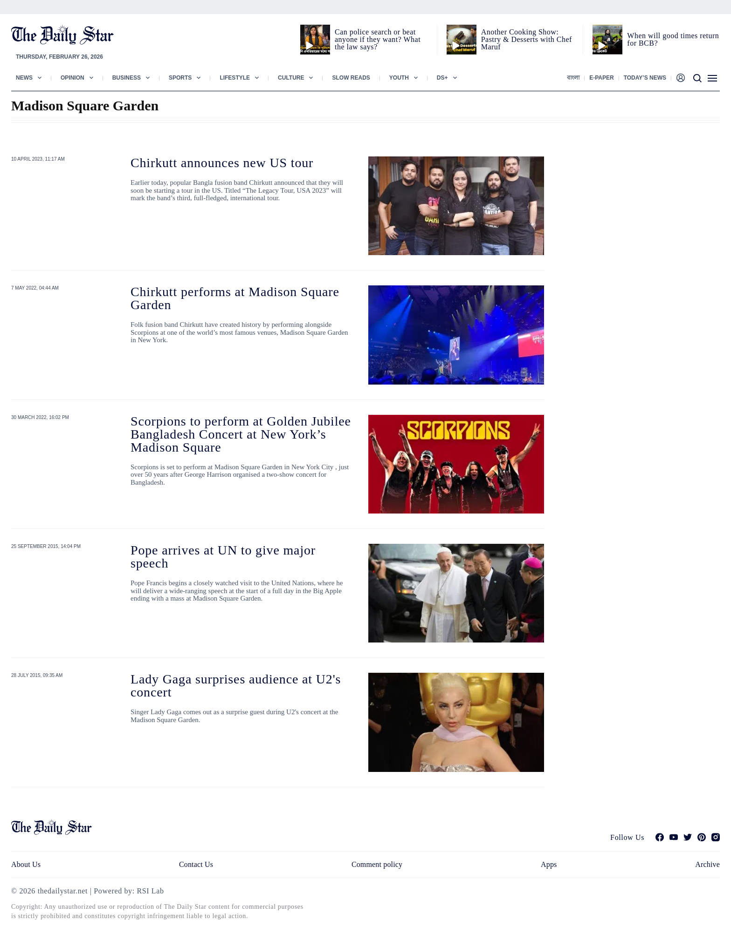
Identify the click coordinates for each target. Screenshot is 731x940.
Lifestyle (235, 77)
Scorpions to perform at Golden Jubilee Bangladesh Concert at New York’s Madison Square (241, 434)
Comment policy (377, 864)
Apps (549, 864)
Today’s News (645, 77)
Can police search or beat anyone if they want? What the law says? (378, 39)
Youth (399, 77)
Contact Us (196, 864)
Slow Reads (351, 77)
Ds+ (442, 77)
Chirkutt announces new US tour (222, 163)
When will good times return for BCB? (673, 39)
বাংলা (573, 77)
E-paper (601, 77)
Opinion (72, 77)
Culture (291, 77)
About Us (26, 864)
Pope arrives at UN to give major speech (223, 556)
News (24, 77)
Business (126, 77)
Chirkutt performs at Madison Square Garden (235, 298)
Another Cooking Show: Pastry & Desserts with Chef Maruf (526, 39)
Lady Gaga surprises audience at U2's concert (236, 685)
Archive (707, 864)
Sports (180, 77)
